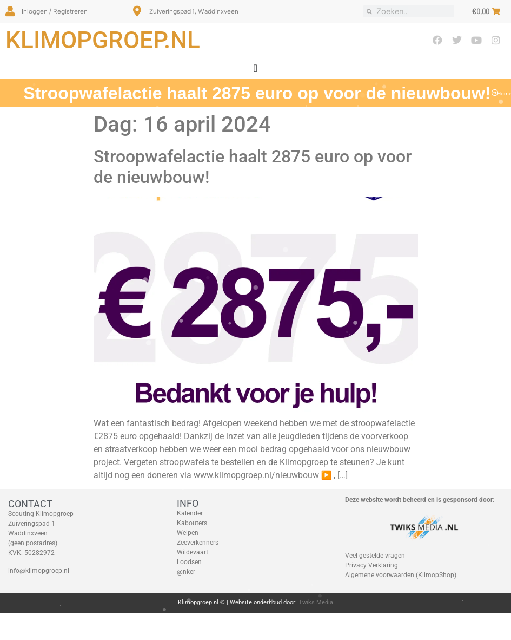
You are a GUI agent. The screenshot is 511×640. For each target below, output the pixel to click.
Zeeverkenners (197, 542)
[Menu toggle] (255, 68)
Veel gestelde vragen (375, 555)
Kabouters (192, 523)
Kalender (190, 513)
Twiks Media (315, 602)
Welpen (187, 533)
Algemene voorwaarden (379, 575)
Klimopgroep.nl (102, 40)
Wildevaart (192, 552)
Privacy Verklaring (371, 565)
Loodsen (189, 562)
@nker (186, 572)
